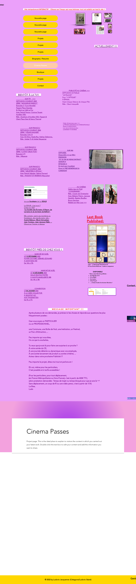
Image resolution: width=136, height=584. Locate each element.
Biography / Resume (40, 59)
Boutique (40, 72)
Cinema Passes (40, 65)
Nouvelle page (40, 18)
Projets (40, 38)
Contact (40, 86)
